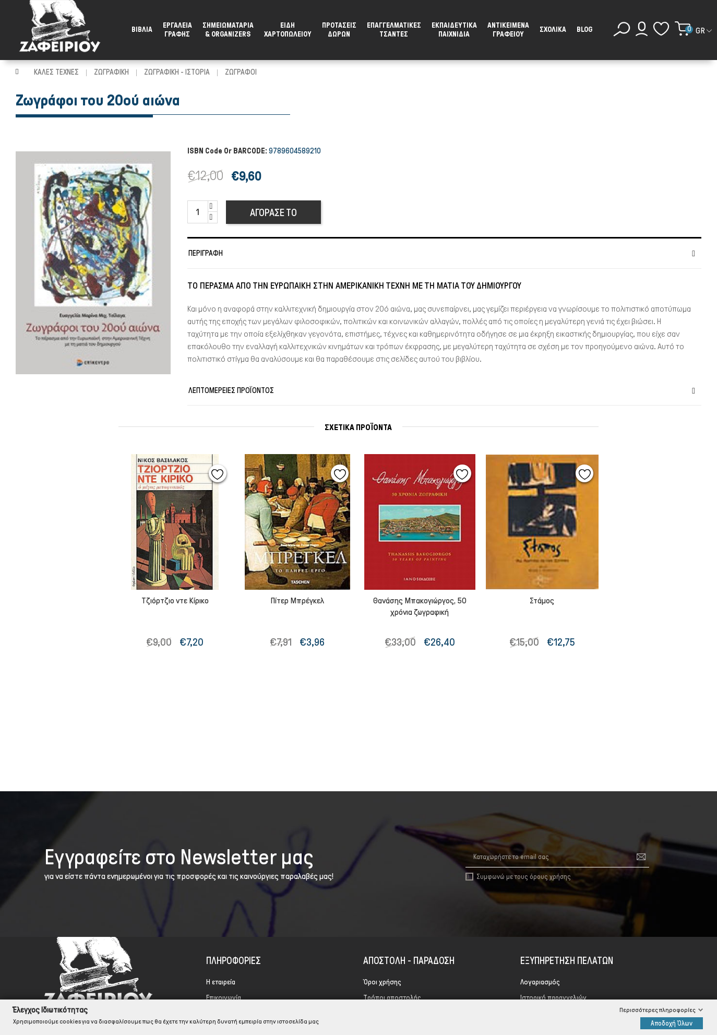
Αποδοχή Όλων (671, 1023)
